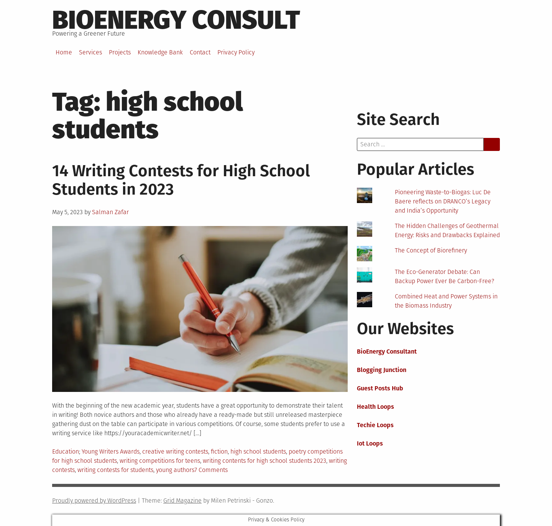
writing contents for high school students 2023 (264, 460)
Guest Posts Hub (380, 388)
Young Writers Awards (111, 451)
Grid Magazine (182, 500)
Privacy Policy (236, 52)
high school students (258, 451)
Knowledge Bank (160, 52)
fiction (219, 451)
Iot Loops (370, 443)
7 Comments (211, 470)
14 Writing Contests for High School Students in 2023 (181, 180)
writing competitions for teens (160, 460)
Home (64, 52)
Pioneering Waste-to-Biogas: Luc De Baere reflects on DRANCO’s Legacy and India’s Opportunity (443, 201)
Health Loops (375, 406)
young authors (175, 470)
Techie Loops (375, 425)
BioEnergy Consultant (387, 351)
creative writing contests (175, 451)
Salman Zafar (110, 212)
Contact (200, 52)
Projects (120, 52)
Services (90, 52)
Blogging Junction (381, 370)
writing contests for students (115, 470)
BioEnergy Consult (176, 20)
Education (65, 451)
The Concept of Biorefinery (431, 250)
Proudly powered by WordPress (94, 500)
